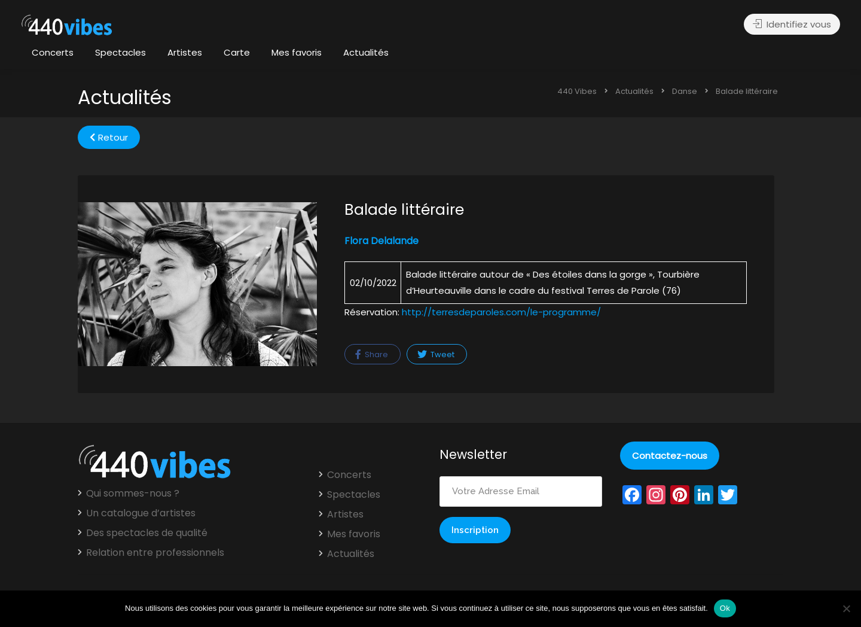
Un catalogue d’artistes (141, 513)
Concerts (53, 52)
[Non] (846, 608)
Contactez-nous (669, 455)
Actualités (366, 52)
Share (371, 354)
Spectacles (120, 52)
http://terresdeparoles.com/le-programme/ (501, 312)
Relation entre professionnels (155, 552)
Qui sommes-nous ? (132, 493)
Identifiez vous (792, 24)
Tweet (435, 354)
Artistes (184, 52)
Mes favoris (296, 52)
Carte (237, 52)
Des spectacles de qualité (146, 533)
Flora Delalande (381, 241)
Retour (109, 137)
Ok (725, 608)
